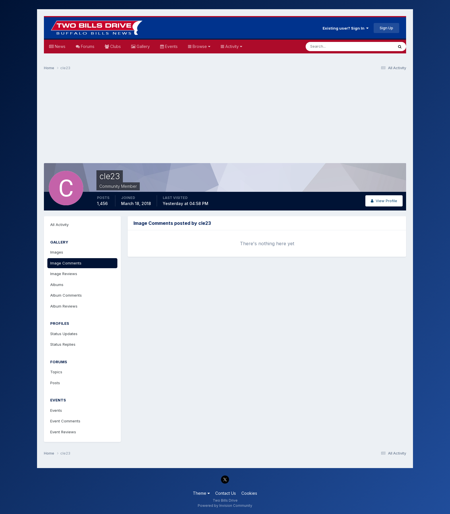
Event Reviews (63, 432)
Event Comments (65, 421)
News (59, 46)
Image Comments (66, 263)
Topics (56, 372)
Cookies (249, 493)
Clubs (115, 46)
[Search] (331, 46)
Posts (55, 382)
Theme (201, 493)
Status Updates (63, 333)
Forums (87, 46)
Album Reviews (63, 306)
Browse (200, 46)
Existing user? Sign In (345, 28)
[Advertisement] (225, 119)
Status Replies (62, 344)
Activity (233, 46)
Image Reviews (63, 273)
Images (56, 252)
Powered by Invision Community (225, 505)
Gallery (142, 46)
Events (171, 46)
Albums (56, 284)
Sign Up (386, 28)
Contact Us (225, 493)
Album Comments (66, 295)
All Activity (59, 224)
